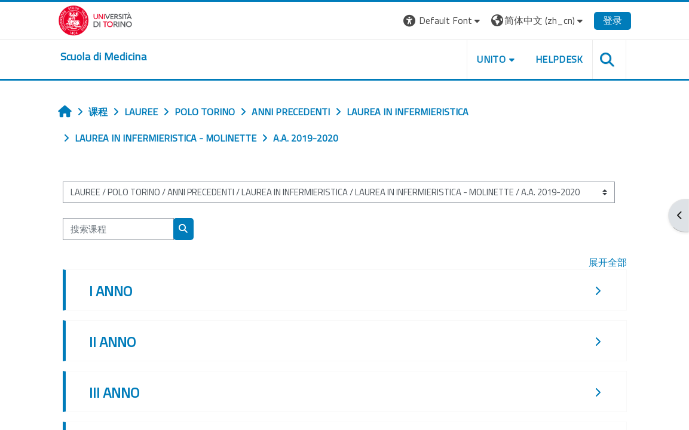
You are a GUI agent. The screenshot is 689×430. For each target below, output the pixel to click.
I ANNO (110, 291)
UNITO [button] (491, 59)
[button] (443, 20)
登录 (612, 20)
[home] (103, 56)
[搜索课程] (118, 228)
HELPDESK (559, 59)
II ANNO (112, 341)
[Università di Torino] (95, 19)
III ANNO (114, 392)
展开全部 (608, 262)
